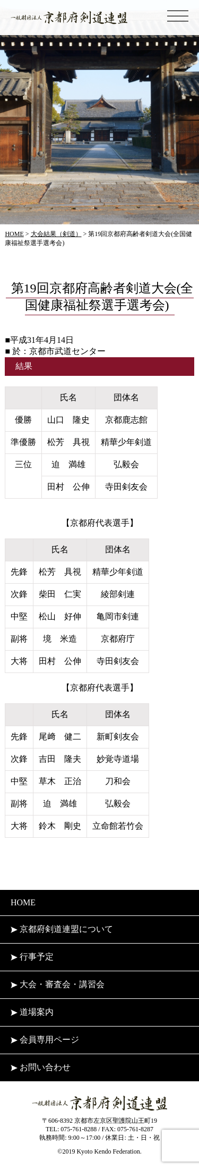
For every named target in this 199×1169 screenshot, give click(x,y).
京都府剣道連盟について (62, 928)
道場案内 (32, 1011)
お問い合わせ (41, 1067)
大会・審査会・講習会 (58, 984)
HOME (23, 902)
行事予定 (32, 956)
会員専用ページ (45, 1039)
